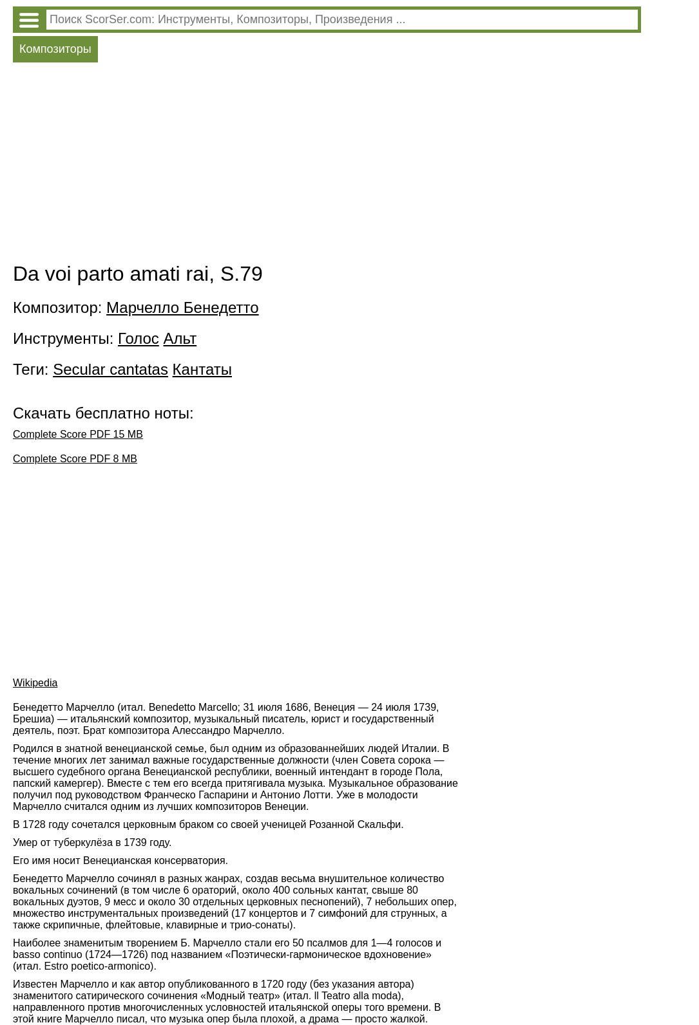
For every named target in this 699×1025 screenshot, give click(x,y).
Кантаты (202, 369)
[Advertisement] (327, 165)
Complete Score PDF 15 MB (78, 434)
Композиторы (55, 48)
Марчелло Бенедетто (182, 307)
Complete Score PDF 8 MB (75, 458)
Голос (138, 338)
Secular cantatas (110, 369)
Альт (180, 338)
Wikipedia (35, 682)
